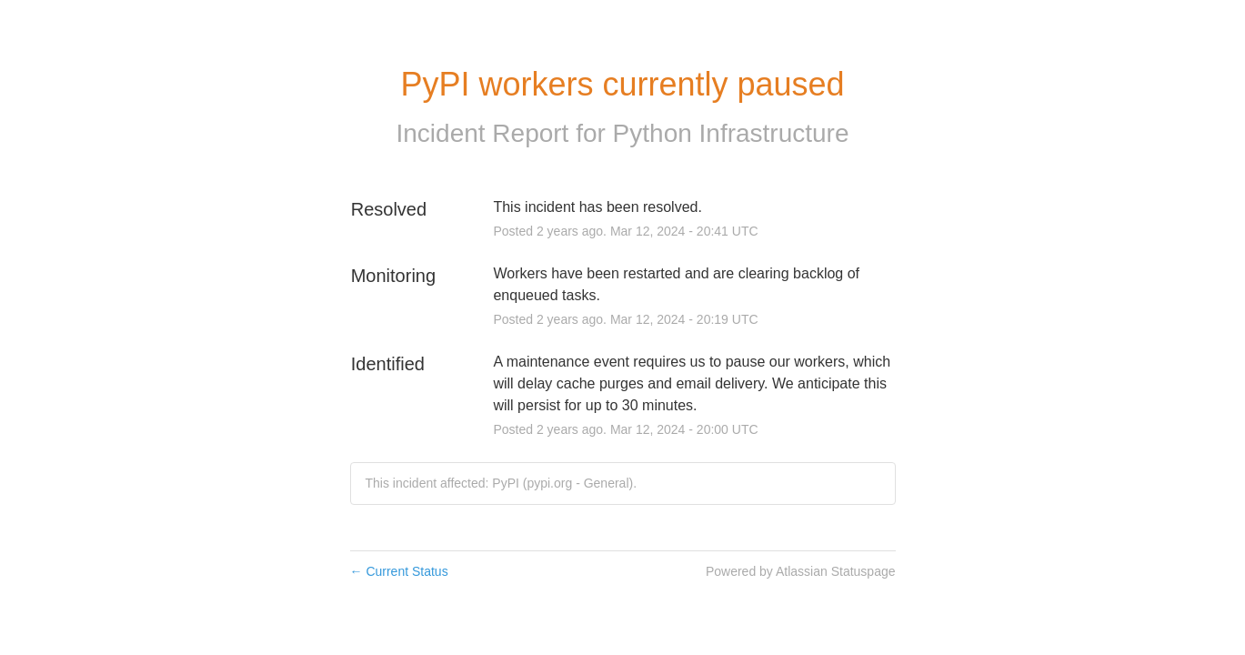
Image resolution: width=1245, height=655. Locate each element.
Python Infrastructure (731, 133)
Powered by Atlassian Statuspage (801, 571)
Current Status (399, 571)
